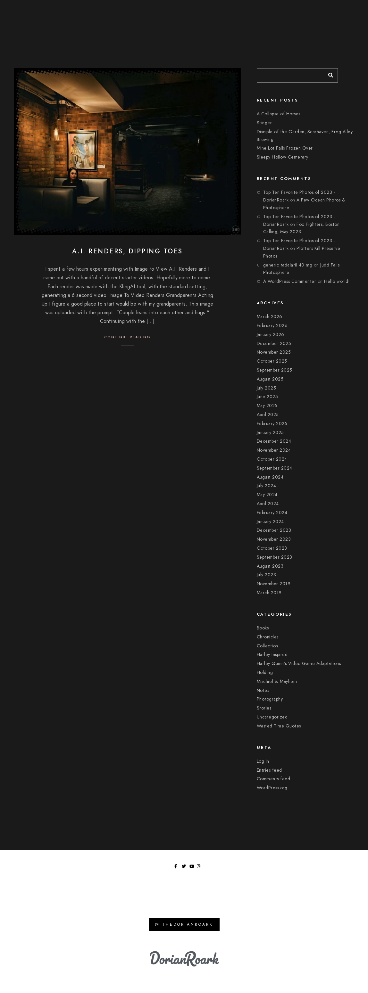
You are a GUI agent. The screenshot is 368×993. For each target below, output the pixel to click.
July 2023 (266, 575)
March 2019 (269, 593)
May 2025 (267, 406)
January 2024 (270, 522)
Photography (270, 699)
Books (263, 628)
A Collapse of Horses (278, 114)
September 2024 (274, 468)
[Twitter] (330, 10)
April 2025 (268, 415)
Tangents (336, 19)
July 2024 (266, 486)
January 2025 (270, 433)
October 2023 (272, 548)
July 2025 (266, 388)
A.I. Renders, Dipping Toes (127, 251)
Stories (264, 708)
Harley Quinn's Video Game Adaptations (299, 664)
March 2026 (269, 317)
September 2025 (274, 370)
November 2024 (274, 450)
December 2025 (274, 344)
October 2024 (272, 459)
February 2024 (272, 513)
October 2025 (272, 361)
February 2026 (272, 326)
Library (310, 19)
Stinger (264, 123)
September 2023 (274, 557)
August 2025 (270, 379)
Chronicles (268, 637)
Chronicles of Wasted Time (221, 19)
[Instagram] (345, 10)
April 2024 (268, 504)
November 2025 (274, 352)
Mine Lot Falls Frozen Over (285, 148)
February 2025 (272, 424)
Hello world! (336, 281)
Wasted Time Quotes (279, 726)
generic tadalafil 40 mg (288, 265)
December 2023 (274, 530)
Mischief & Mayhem (277, 681)
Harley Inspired (272, 655)
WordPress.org (272, 788)
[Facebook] (323, 10)
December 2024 (274, 441)
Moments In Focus (277, 19)
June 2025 (267, 397)
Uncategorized (272, 717)
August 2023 (270, 566)
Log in (263, 761)
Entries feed (269, 770)
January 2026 (270, 335)
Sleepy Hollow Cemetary (282, 157)
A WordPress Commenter (289, 281)
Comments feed (273, 779)
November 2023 (274, 539)
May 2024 (267, 495)
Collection (267, 646)
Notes (263, 690)
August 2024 (270, 477)
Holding (265, 672)
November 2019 (274, 584)
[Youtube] (338, 10)
